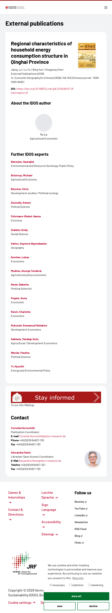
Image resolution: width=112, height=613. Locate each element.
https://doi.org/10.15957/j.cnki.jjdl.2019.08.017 (45, 88)
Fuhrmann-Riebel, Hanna (26, 216)
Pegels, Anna (19, 298)
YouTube (81, 508)
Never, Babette (20, 284)
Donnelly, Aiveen (21, 202)
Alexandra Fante (21, 452)
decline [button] (93, 606)
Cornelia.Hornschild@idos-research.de (42, 436)
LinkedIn (81, 515)
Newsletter (81, 522)
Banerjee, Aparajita (22, 161)
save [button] (59, 606)
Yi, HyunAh (17, 366)
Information (19, 92)
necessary (57, 585)
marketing (95, 585)
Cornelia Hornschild (23, 427)
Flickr (79, 542)
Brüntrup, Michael (21, 175)
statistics (76, 585)
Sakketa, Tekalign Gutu (25, 339)
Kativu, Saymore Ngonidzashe (29, 243)
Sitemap (49, 534)
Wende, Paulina (20, 352)
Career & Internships (16, 497)
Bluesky (81, 501)
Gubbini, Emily (19, 229)
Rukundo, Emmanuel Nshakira (29, 325)
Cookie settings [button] (21, 602)
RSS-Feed (80, 528)
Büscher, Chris (20, 189)
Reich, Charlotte (21, 311)
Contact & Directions (16, 514)
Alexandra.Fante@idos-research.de (40, 460)
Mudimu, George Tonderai (26, 270)
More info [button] (77, 578)
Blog (79, 535)
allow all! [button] (77, 596)
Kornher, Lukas (20, 257)
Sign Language (48, 509)
